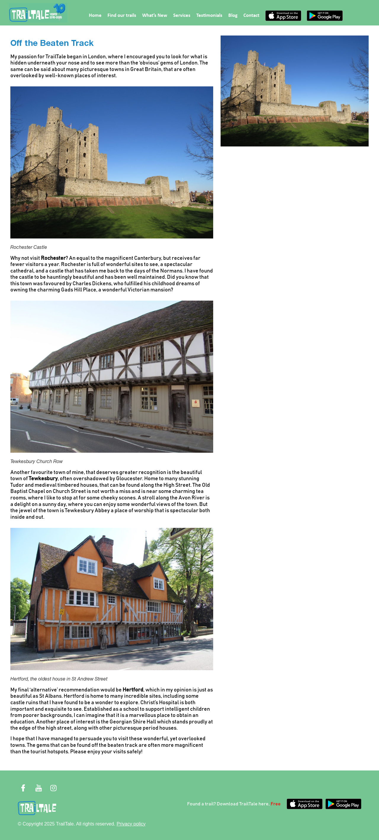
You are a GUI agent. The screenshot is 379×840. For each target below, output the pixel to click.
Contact (251, 15)
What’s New (154, 15)
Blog (232, 15)
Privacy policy (131, 823)
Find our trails (121, 15)
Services (181, 15)
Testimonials (209, 15)
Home (95, 15)
